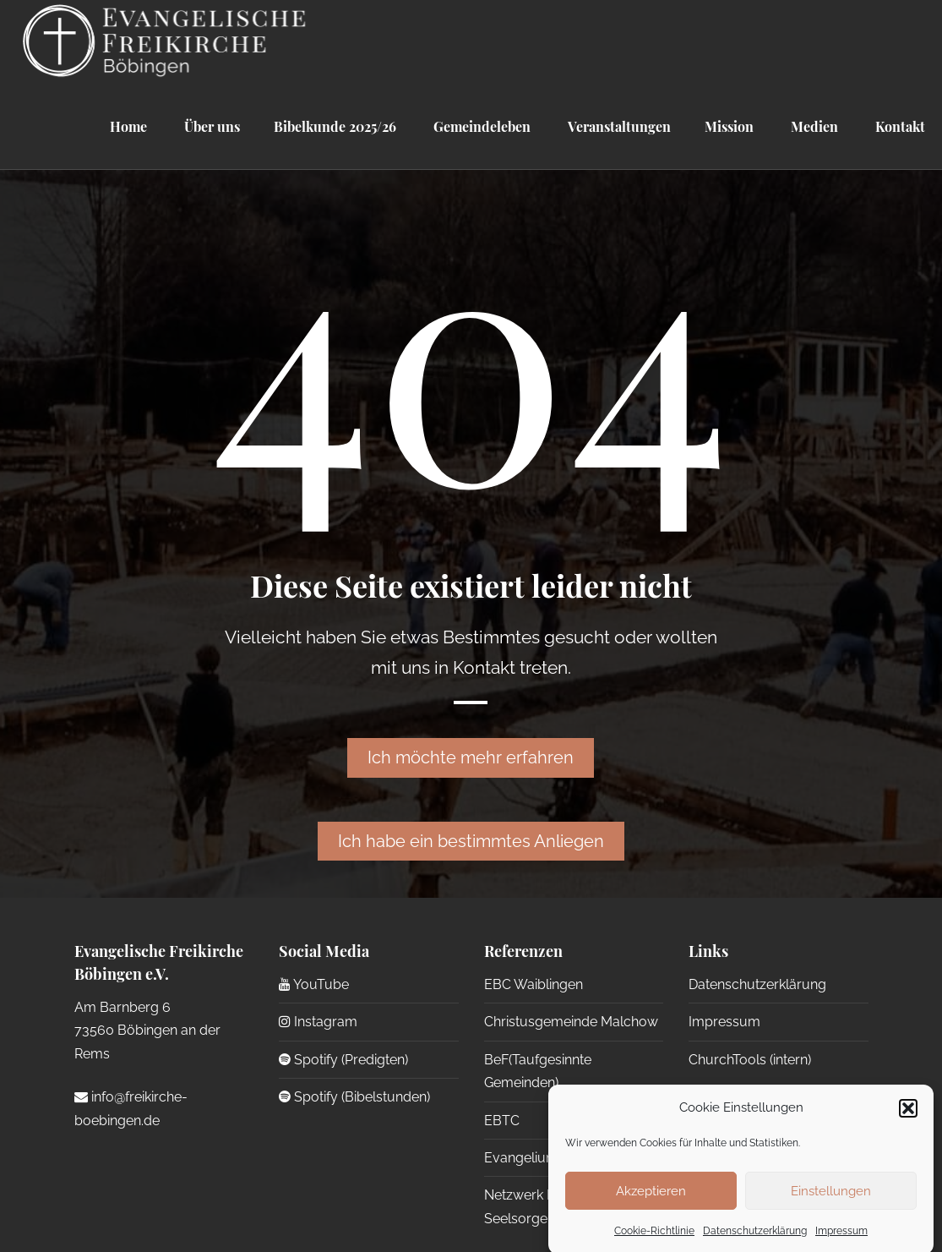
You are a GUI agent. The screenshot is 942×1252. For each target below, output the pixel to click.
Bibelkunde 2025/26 (335, 126)
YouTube (314, 984)
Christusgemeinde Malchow (571, 1022)
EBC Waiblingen (533, 984)
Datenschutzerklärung (755, 1242)
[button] (908, 1118)
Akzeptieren (651, 1201)
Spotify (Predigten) (343, 1060)
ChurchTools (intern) (750, 1060)
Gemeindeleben (480, 126)
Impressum (841, 1242)
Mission (729, 126)
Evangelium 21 (529, 1158)
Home (128, 126)
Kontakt (898, 126)
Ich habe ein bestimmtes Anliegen (471, 841)
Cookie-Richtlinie (654, 1242)
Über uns (210, 126)
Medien (812, 126)
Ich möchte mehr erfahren (471, 757)
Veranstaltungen (617, 126)
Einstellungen (831, 1201)
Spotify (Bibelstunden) (354, 1097)
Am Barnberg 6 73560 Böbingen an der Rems (147, 1030)
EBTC (502, 1121)
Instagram (318, 1022)
